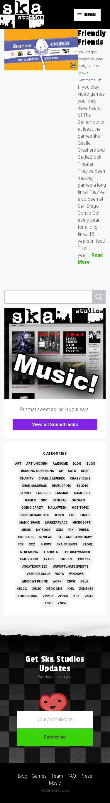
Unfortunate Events (70, 566)
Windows (76, 574)
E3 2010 (82, 486)
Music (26, 530)
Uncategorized (35, 566)
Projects (26, 537)
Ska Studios (67, 544)
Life (72, 515)
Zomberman (27, 596)
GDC (44, 500)
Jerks (59, 515)
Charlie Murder (51, 478)
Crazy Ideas (80, 478)
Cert (85, 471)
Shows (83, 73)
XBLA (84, 581)
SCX (21, 544)
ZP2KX (63, 596)
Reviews (45, 537)
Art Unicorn (37, 464)
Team (57, 776)
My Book (43, 530)
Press (84, 530)
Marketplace (56, 522)
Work (57, 581)
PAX (71, 530)
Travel (49, 559)
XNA (70, 589)
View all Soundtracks (55, 424)
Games (30, 500)
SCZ (32, 544)
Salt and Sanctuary (74, 537)
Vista (59, 574)
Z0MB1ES (86, 589)
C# (61, 471)
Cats (72, 471)
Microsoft (81, 522)
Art (18, 464)
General (60, 500)
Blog (77, 464)
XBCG (71, 581)
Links (84, 515)
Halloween (57, 508)
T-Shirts (50, 552)
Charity (26, 478)
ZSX (76, 596)
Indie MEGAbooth (35, 515)
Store (87, 544)
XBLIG (36, 589)
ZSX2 (89, 596)
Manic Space (29, 522)
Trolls (66, 559)
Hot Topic (80, 508)
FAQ (71, 776)
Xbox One (54, 589)
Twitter (84, 559)
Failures (43, 493)
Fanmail (62, 493)
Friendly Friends (92, 38)
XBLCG (22, 589)
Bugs (91, 464)
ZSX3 (48, 603)
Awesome (60, 464)
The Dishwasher (76, 552)
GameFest (82, 493)
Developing (61, 486)
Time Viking (28, 559)
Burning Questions (37, 471)
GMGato (78, 500)
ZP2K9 (48, 596)
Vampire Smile (38, 574)
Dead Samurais (34, 486)
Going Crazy (32, 508)
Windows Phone (35, 581)
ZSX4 (61, 603)
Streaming (29, 552)
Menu (90, 15)
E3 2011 (25, 493)
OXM (59, 530)
